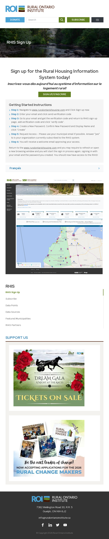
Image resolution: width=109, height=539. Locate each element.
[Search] (42, 20)
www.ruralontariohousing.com (48, 109)
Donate (15, 19)
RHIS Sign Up (13, 292)
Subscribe (78, 19)
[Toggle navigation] (100, 9)
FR (97, 19)
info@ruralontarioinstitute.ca (54, 517)
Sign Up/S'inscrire (54, 94)
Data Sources (13, 311)
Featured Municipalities (18, 318)
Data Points (12, 305)
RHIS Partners (13, 325)
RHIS (10, 286)
